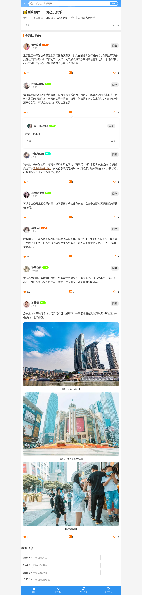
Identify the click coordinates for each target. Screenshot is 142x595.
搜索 (114, 3)
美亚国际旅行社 (42, 168)
